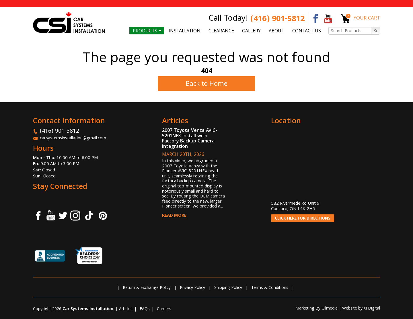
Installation (184, 31)
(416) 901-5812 (277, 19)
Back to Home (206, 84)
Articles (126, 309)
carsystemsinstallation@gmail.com (73, 138)
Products (145, 31)
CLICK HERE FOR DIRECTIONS (302, 218)
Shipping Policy (228, 288)
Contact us (306, 31)
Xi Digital (372, 308)
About (276, 31)
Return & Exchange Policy (147, 288)
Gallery (251, 31)
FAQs (145, 309)
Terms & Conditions (269, 288)
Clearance (221, 31)
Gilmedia (330, 308)
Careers (164, 309)
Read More (174, 216)
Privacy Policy (192, 288)
